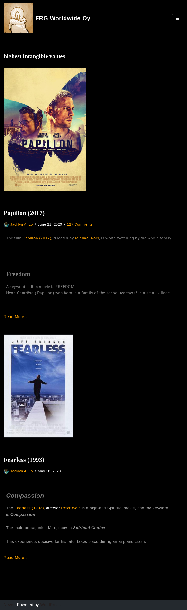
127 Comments (80, 224)
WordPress (50, 605)
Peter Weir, (71, 508)
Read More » (16, 317)
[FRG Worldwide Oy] (47, 18)
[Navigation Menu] (177, 18)
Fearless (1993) (24, 459)
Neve (8, 605)
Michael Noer (87, 238)
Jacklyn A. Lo (21, 224)
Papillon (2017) (24, 213)
